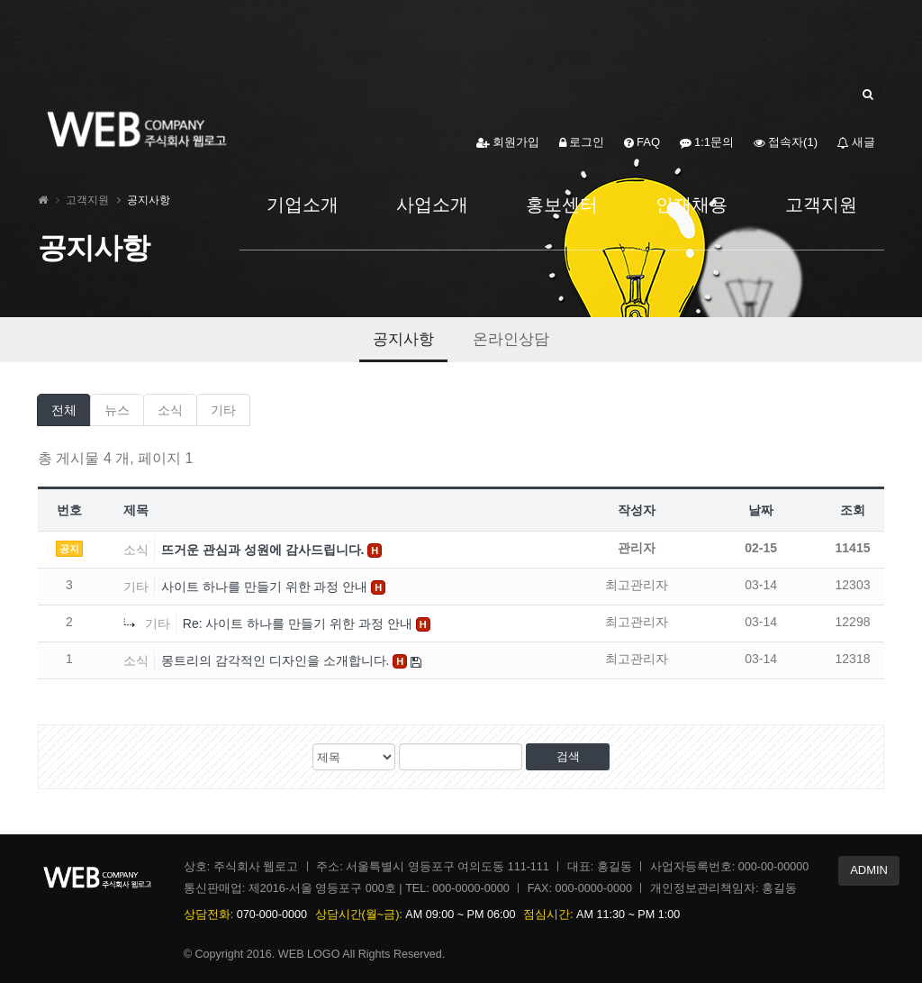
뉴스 (117, 410)
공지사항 (403, 339)
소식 (170, 410)
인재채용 (691, 204)
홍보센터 (562, 204)
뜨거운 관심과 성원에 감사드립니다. (264, 549)
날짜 (760, 510)
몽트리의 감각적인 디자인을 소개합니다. (277, 660)
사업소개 (432, 204)
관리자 (636, 548)
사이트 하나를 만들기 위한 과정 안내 (266, 586)
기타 (223, 410)
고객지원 (821, 204)
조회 (852, 510)
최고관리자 (636, 585)
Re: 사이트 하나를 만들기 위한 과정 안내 (299, 623)
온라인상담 (511, 339)
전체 (64, 410)
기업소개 (303, 204)
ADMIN (869, 870)
